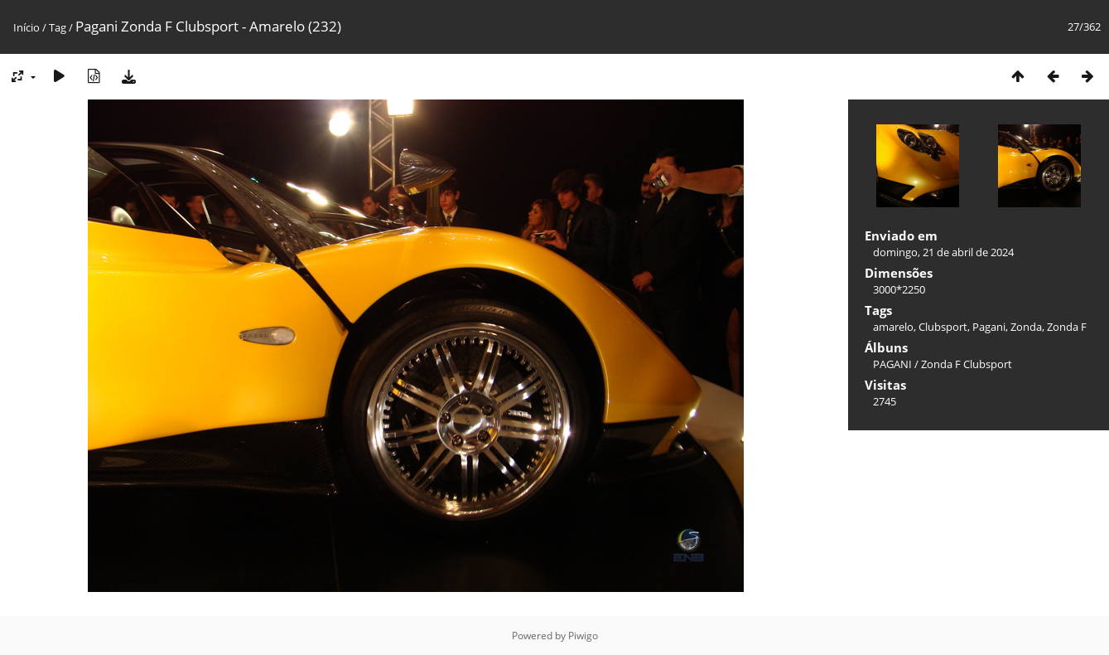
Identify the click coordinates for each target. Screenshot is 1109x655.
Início (26, 27)
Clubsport (943, 326)
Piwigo (583, 635)
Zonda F (1067, 326)
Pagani (988, 326)
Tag (57, 27)
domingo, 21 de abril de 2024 (943, 252)
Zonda (1026, 326)
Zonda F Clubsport (966, 364)
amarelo (893, 326)
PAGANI (892, 364)
